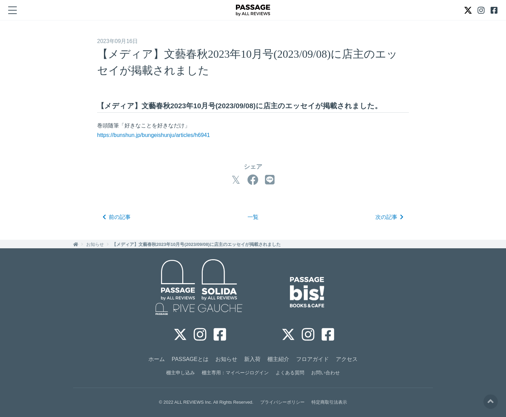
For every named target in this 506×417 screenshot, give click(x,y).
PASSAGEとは (190, 359)
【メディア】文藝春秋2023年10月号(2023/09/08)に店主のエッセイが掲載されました (196, 244)
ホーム (156, 359)
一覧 (253, 217)
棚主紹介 (278, 359)
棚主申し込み (180, 372)
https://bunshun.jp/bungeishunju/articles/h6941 (153, 135)
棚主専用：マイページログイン (235, 372)
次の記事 (389, 217)
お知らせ (95, 244)
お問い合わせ (325, 372)
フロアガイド (312, 359)
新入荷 (252, 359)
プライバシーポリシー (282, 402)
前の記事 (117, 217)
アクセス (347, 359)
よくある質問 (290, 372)
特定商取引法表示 (329, 402)
